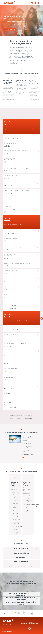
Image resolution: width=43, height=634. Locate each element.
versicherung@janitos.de (8, 631)
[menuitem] (35, 3)
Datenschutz (28, 623)
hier (23, 457)
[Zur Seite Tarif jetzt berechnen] (10, 29)
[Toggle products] (38, 3)
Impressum (22, 623)
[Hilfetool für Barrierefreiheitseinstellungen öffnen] (42, 318)
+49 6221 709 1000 (7, 628)
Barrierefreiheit (35, 623)
